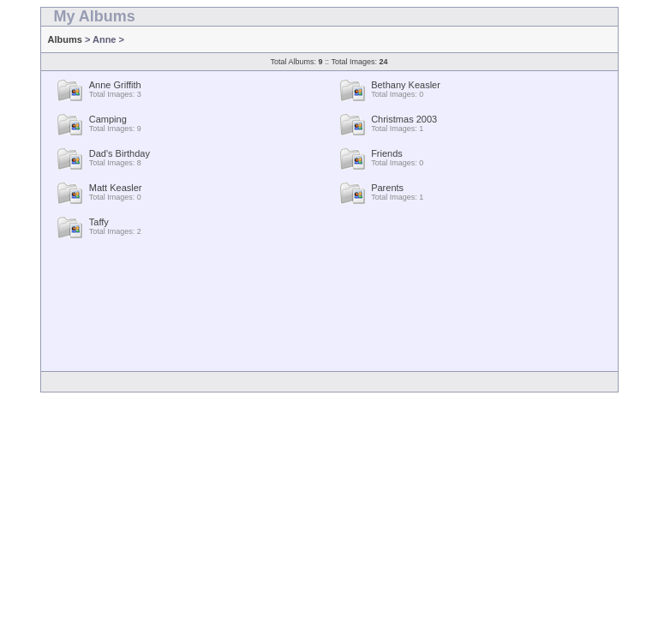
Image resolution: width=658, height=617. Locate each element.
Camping (108, 119)
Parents (387, 188)
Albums (65, 39)
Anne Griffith (115, 85)
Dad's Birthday (119, 153)
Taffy (99, 222)
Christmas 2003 (404, 119)
